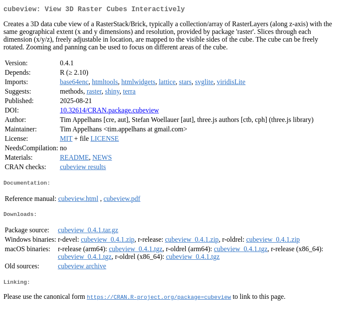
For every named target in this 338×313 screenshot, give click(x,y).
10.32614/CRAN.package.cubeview (109, 111)
